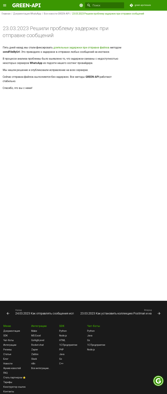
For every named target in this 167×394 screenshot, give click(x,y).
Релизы (7, 349)
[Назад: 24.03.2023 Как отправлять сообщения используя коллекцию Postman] (40, 312)
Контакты (8, 391)
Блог (5, 359)
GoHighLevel (37, 340)
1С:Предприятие (68, 345)
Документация (11, 331)
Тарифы (7, 382)
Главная (6, 13)
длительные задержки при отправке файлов (81, 47)
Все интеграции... (40, 368)
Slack (34, 359)
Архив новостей (12, 368)
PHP (61, 349)
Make (34, 331)
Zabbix (34, 354)
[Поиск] (104, 5)
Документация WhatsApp (27, 13)
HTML (62, 340)
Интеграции (9, 345)
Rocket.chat (37, 345)
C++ (61, 363)
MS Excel (36, 335)
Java (61, 354)
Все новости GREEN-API (57, 13)
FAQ (5, 373)
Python (63, 331)
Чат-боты (8, 340)
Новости (7, 363)
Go (60, 359)
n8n (33, 363)
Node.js (63, 335)
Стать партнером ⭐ (14, 377)
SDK (5, 335)
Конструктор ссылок (14, 387)
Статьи (7, 354)
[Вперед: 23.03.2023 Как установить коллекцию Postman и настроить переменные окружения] (120, 312)
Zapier (34, 349)
